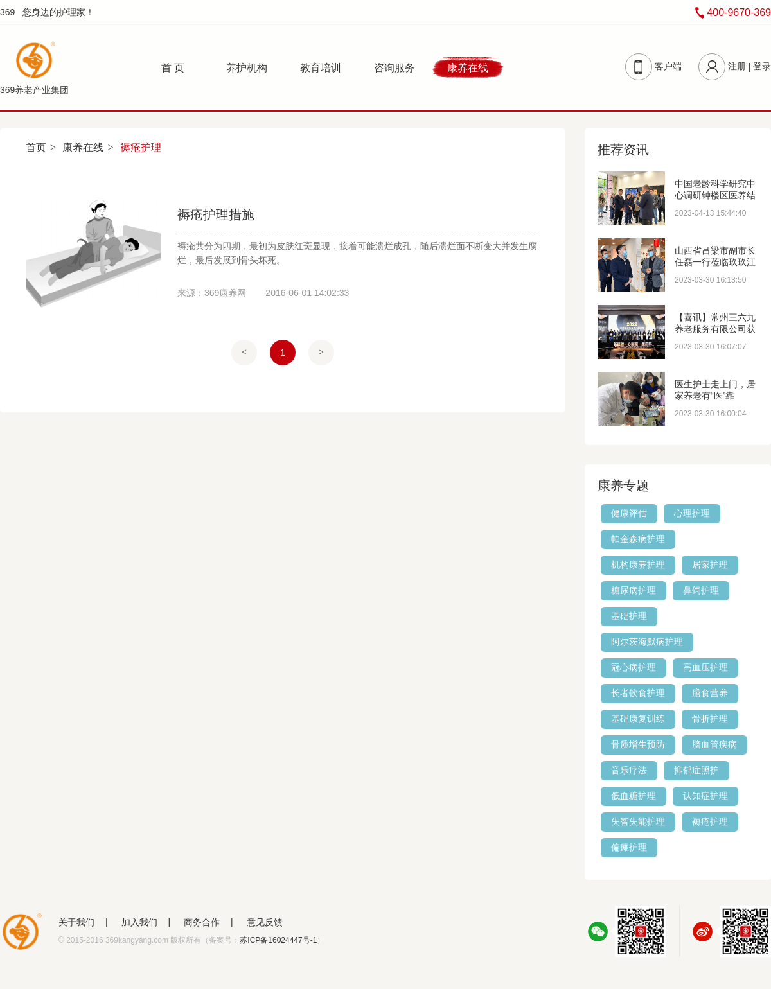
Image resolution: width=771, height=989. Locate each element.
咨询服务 (394, 67)
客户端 (668, 66)
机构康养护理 (638, 564)
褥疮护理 (710, 821)
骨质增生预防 (638, 744)
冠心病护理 (633, 667)
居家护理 (710, 564)
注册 (737, 66)
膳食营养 (710, 693)
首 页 (172, 67)
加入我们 (139, 922)
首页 (36, 147)
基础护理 (629, 616)
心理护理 (692, 513)
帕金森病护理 (638, 539)
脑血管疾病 (714, 744)
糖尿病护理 (633, 590)
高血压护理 (705, 667)
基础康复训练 (638, 718)
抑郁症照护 (696, 770)
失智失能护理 (638, 821)
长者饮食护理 (638, 693)
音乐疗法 (629, 770)
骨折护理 (710, 718)
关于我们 (76, 922)
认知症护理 (705, 796)
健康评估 (629, 513)
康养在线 (467, 67)
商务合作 (202, 922)
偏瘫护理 (629, 847)
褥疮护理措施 (215, 214)
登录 (762, 66)
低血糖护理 (633, 796)
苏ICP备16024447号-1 (278, 940)
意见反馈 (265, 922)
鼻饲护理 (701, 590)
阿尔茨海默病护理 (647, 641)
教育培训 (320, 67)
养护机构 (246, 67)
